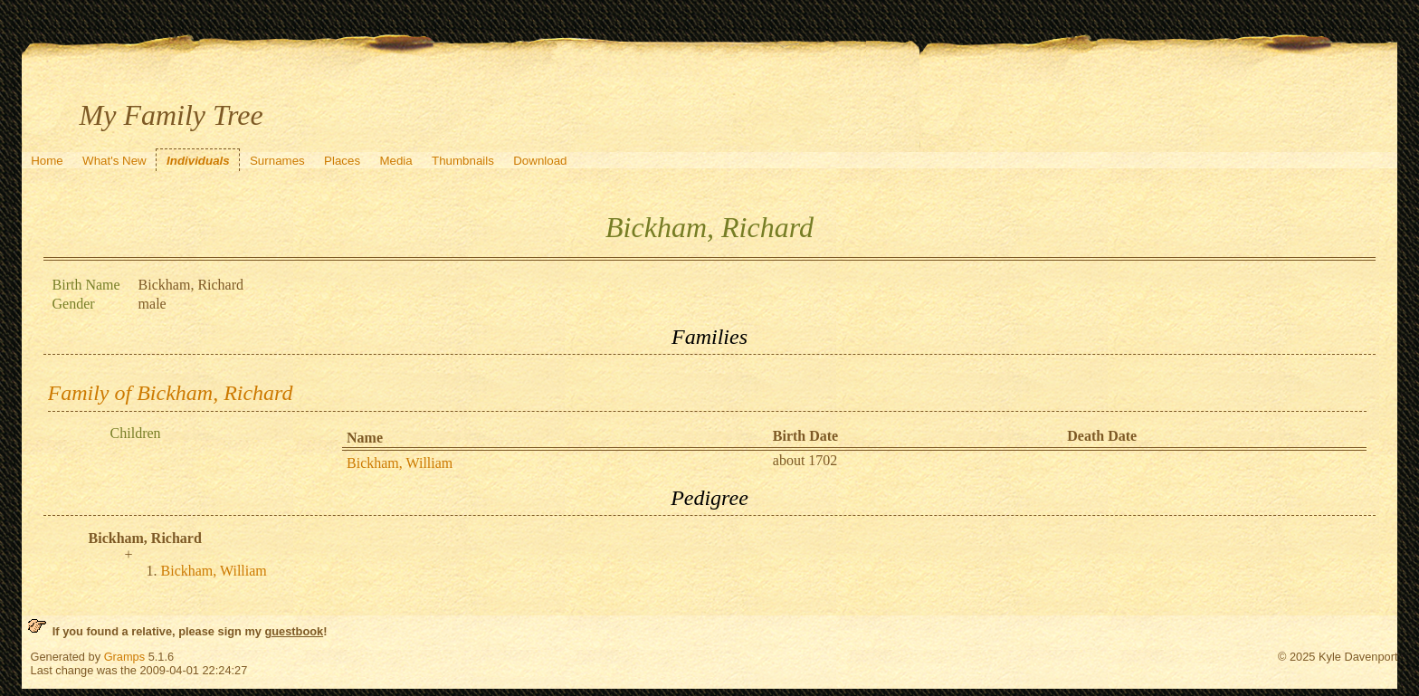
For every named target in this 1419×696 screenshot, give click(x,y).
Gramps (125, 656)
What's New (114, 160)
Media (395, 160)
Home (47, 160)
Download (540, 160)
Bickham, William (399, 463)
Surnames (277, 160)
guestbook (293, 631)
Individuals (198, 160)
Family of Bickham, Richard (170, 393)
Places (342, 160)
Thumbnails (463, 160)
